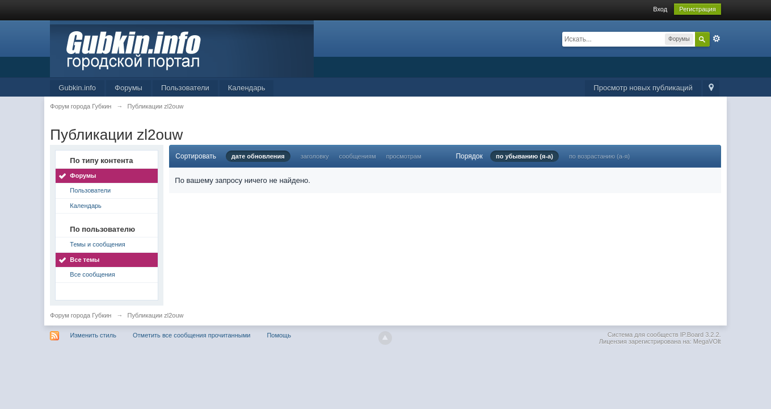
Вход (660, 9)
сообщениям (357, 156)
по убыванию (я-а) (524, 156)
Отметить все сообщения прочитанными (191, 335)
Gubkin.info (77, 88)
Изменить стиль (93, 335)
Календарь (247, 88)
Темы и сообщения (97, 244)
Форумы (128, 88)
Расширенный (716, 38)
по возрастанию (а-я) (599, 156)
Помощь (279, 335)
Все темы (84, 259)
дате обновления (258, 156)
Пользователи (185, 88)
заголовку (315, 156)
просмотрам (404, 156)
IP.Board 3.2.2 (699, 334)
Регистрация (697, 9)
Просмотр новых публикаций (642, 88)
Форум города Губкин (80, 315)
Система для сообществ (643, 334)
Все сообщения (92, 274)
